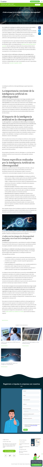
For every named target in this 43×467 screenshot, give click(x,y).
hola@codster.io (6, 439)
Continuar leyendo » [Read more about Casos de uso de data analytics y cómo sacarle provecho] (25, 345)
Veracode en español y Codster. (16, 63)
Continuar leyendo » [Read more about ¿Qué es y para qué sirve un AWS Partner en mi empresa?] (4, 345)
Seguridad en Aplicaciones (24, 454)
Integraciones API (23, 449)
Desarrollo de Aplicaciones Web (24, 444)
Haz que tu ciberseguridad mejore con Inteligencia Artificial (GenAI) (9, 364)
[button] (42, 1)
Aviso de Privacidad (15, 460)
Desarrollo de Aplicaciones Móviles (24, 447)
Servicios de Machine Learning (23, 452)
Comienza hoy (36, 464)
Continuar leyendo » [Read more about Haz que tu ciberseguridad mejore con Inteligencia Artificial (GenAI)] (4, 366)
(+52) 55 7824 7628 (7, 441)
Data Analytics (22, 441)
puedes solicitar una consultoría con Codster (15, 311)
